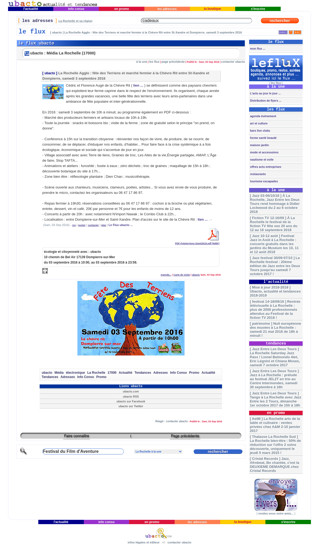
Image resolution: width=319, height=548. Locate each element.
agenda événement (262, 116)
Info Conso (178, 373)
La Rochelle (96, 373)
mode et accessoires (264, 152)
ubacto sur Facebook (131, 401)
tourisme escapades (263, 181)
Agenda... (165, 274)
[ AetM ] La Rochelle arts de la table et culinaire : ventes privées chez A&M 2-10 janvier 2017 (275, 425)
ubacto (49, 73)
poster (82, 225)
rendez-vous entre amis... (275, 513)
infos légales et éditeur (144, 542)
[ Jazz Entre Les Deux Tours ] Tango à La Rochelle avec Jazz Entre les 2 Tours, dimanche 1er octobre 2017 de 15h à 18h (275, 399)
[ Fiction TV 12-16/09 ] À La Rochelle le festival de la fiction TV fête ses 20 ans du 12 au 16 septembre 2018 (273, 224)
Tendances (142, 373)
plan (103, 225)
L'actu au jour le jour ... (265, 93)
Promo (194, 373)
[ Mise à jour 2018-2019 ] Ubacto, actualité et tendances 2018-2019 (275, 291)
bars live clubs (259, 130)
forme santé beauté (263, 137)
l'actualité (30, 9)
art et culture (258, 123)
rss (74, 225)
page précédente (173, 61)
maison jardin (259, 145)
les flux (154, 61)
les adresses (167, 9)
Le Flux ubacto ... (120, 225)
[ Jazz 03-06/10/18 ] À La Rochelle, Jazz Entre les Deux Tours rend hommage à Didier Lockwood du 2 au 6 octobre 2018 (275, 204)
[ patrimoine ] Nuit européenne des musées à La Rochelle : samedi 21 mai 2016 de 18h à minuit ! (275, 329)
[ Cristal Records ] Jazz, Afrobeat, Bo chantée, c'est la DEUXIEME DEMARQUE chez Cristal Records (274, 465)
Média (58, 373)
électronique (75, 373)
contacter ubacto (233, 61)
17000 (111, 373)
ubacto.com (131, 391)
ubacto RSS (131, 396)
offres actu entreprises (265, 166)
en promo (121, 9)
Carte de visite (181, 274)
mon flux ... (257, 48)
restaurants (257, 174)
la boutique (212, 9)
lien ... (138, 85)
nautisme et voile (261, 159)
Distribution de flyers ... (265, 100)
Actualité (125, 373)
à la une (141, 61)
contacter (93, 225)
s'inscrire (258, 9)
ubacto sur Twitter (131, 406)
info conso (76, 9)
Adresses (160, 373)
